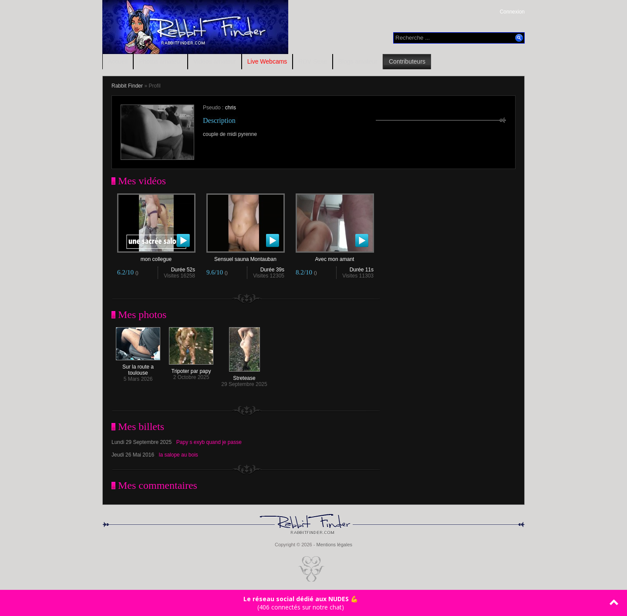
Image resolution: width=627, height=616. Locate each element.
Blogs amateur (358, 61)
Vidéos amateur (214, 61)
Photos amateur (160, 61)
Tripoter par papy (191, 368)
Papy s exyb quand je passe (209, 442)
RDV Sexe (312, 61)
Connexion (512, 12)
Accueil (118, 61)
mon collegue (156, 256)
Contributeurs (407, 61)
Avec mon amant (335, 256)
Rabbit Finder (127, 86)
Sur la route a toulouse (138, 367)
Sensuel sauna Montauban (245, 256)
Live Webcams (267, 61)
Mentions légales (334, 544)
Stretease (244, 375)
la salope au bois (178, 455)
